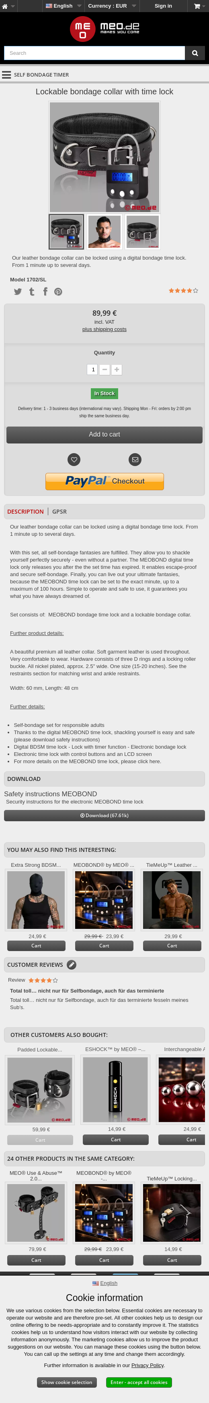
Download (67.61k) (104, 815)
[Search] (195, 53)
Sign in (163, 6)
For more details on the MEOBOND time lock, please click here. (87, 761)
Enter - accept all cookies (139, 1382)
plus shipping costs (104, 329)
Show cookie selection (66, 1382)
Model (17, 280)
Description (25, 511)
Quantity (104, 353)
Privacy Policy (147, 1365)
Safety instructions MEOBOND (50, 794)
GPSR (59, 511)
